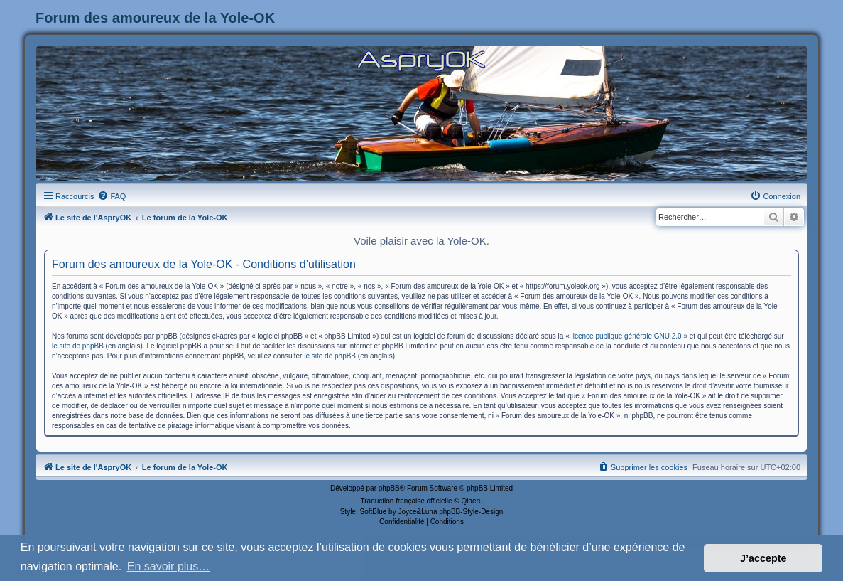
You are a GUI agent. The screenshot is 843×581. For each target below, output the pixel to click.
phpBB (389, 488)
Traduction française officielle (406, 501)
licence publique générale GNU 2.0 (627, 336)
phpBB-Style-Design (471, 512)
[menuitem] (111, 196)
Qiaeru (471, 501)
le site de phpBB (78, 346)
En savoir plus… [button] (168, 566)
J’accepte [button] (763, 558)
